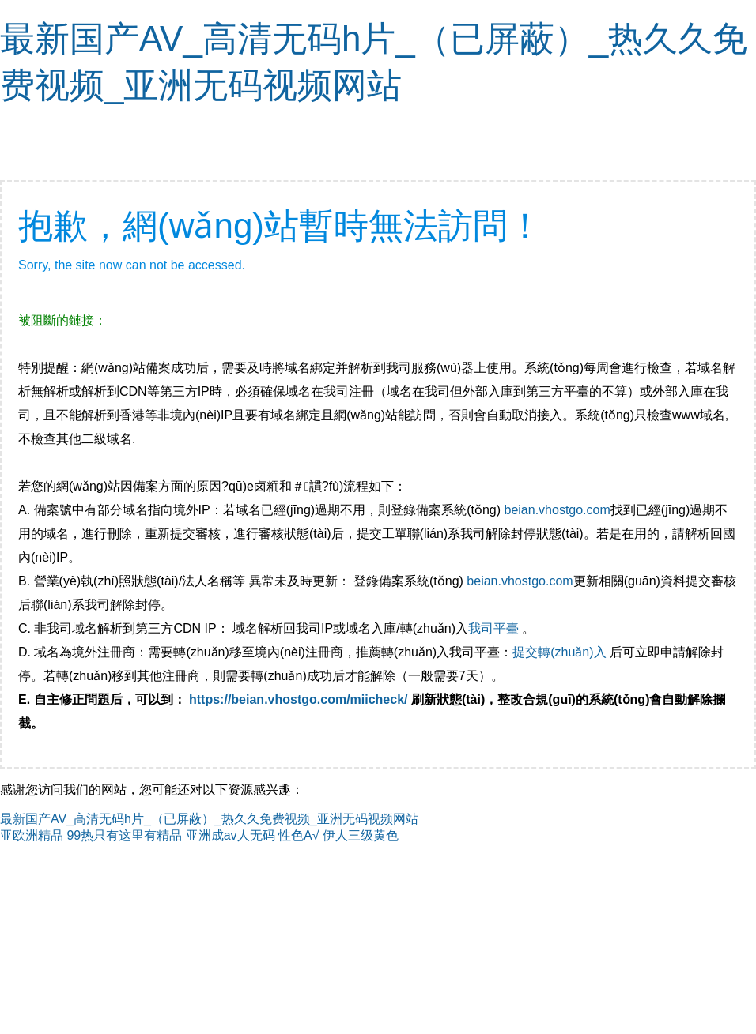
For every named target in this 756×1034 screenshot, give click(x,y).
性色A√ (298, 835)
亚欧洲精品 (31, 835)
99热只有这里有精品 (124, 835)
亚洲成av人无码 (230, 835)
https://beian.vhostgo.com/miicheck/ (298, 699)
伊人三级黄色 (361, 835)
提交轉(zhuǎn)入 (559, 652)
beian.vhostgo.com (557, 510)
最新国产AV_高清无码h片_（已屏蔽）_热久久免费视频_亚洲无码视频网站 (209, 818)
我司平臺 (495, 628)
